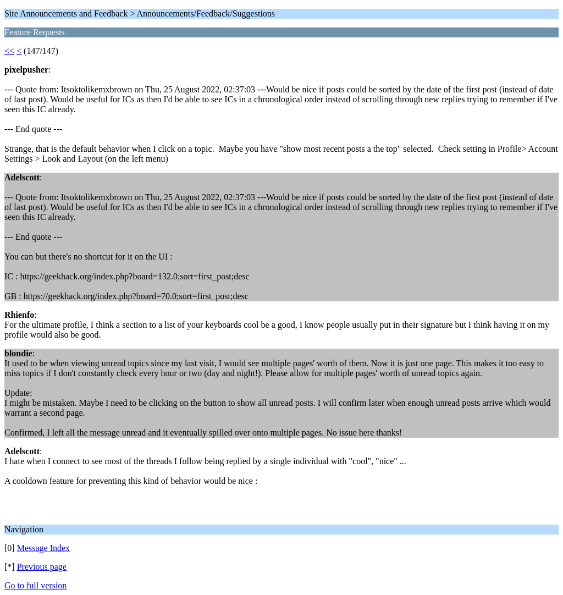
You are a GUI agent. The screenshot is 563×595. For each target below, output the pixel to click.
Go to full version (35, 585)
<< (9, 51)
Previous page (42, 566)
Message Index (43, 548)
